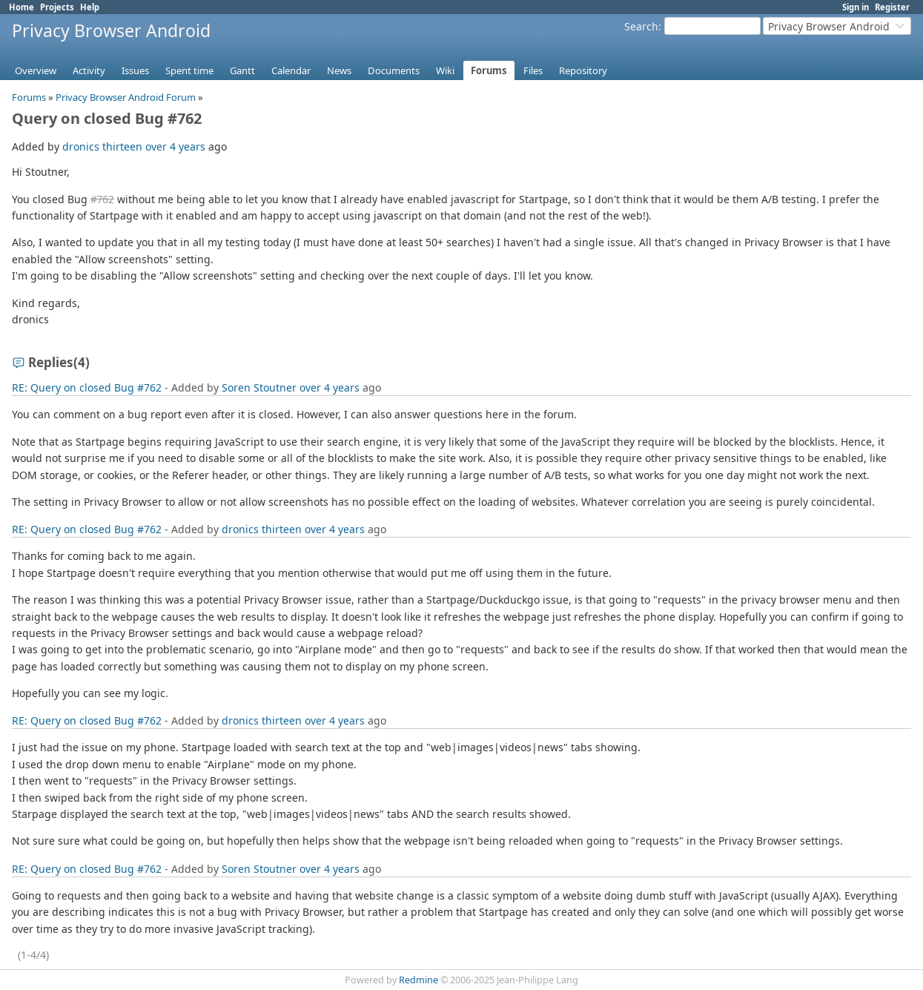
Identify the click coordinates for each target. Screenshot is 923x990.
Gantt (242, 70)
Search (641, 26)
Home (21, 7)
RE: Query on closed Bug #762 (87, 387)
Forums (489, 70)
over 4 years (175, 146)
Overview (35, 70)
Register (892, 7)
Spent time (189, 70)
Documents (394, 70)
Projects (57, 7)
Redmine (418, 980)
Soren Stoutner (259, 387)
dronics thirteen (102, 146)
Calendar (291, 70)
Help (89, 7)
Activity (89, 70)
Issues (135, 70)
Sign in (855, 7)
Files (533, 70)
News (339, 70)
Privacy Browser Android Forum (126, 97)
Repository (583, 70)
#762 (102, 199)
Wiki (445, 70)
